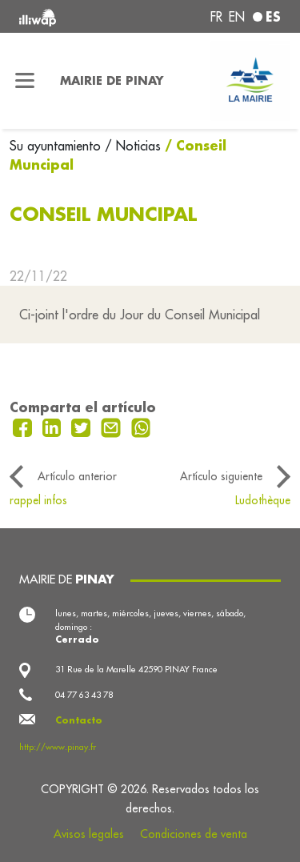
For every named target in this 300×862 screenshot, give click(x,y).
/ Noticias (133, 146)
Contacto (78, 720)
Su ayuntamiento (57, 146)
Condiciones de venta (193, 834)
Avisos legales (89, 834)
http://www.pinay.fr (57, 746)
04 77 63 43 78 (84, 694)
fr (216, 17)
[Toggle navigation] (25, 80)
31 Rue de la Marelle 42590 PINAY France (136, 669)
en (237, 17)
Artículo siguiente (221, 476)
